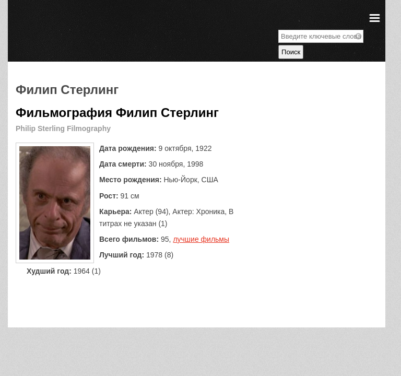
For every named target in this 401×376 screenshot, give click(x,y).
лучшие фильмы (201, 239)
